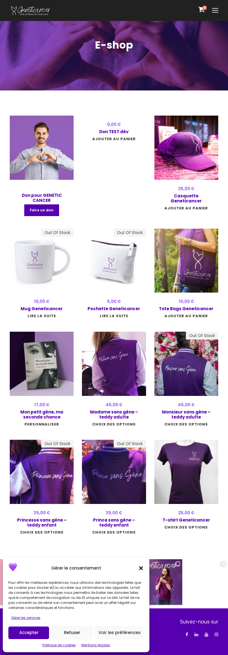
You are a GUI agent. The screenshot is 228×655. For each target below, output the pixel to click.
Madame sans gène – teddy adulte (114, 414)
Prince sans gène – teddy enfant (114, 522)
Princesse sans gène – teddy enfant (42, 522)
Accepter (28, 632)
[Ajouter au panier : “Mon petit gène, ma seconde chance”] (42, 424)
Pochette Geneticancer (114, 309)
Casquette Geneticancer (186, 198)
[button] (141, 568)
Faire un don (42, 210)
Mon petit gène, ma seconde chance (41, 414)
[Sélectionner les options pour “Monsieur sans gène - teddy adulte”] (186, 424)
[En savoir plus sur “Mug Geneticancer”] (42, 316)
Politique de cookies (59, 645)
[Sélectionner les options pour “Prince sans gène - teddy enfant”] (114, 532)
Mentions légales (95, 645)
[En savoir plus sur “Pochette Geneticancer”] (114, 316)
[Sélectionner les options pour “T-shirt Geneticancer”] (186, 527)
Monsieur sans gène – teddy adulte (186, 414)
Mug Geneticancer (42, 309)
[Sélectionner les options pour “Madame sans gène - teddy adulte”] (114, 424)
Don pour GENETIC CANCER (42, 197)
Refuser (72, 632)
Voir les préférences (119, 632)
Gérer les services (25, 617)
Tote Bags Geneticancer (186, 309)
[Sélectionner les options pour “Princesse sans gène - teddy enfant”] (42, 532)
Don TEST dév (113, 132)
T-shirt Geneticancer (186, 520)
